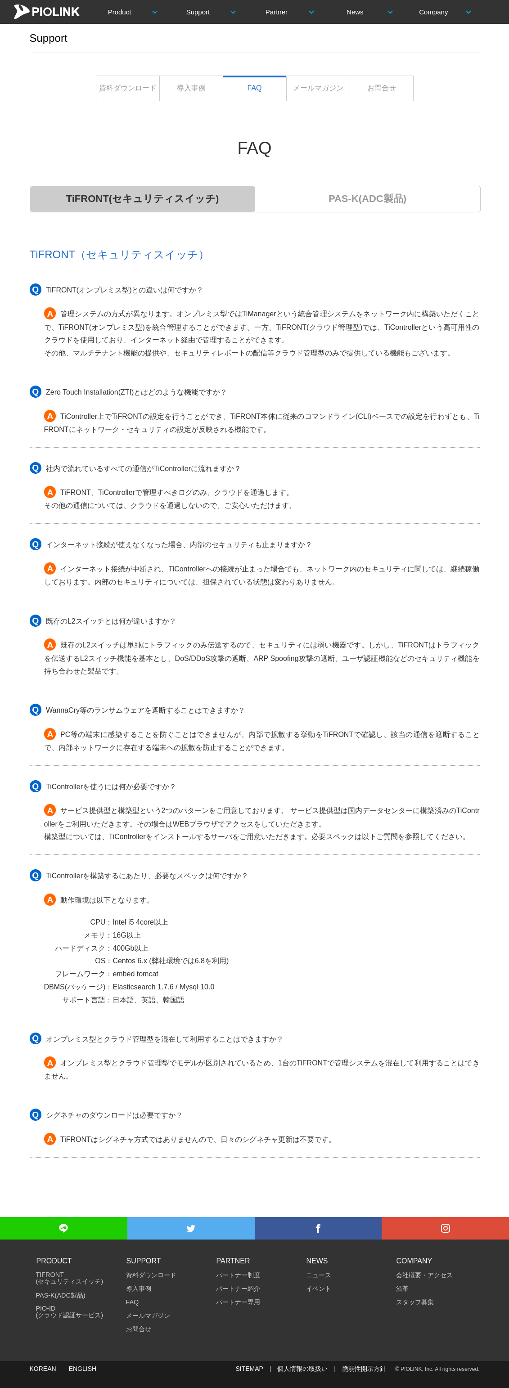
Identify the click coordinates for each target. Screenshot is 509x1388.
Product (119, 12)
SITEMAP (249, 1368)
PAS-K (367, 198)
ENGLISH (82, 1368)
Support (198, 12)
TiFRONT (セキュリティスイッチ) (70, 1278)
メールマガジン (318, 88)
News (355, 12)
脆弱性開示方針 (364, 1368)
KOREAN (43, 1368)
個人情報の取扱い (302, 1368)
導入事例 (191, 88)
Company (433, 12)
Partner (277, 12)
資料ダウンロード (128, 88)
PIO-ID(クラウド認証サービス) (70, 1312)
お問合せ (381, 88)
